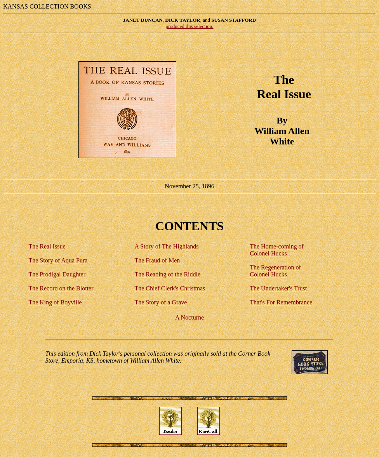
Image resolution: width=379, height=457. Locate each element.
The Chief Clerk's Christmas (169, 288)
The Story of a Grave (160, 302)
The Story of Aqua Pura (57, 260)
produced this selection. (189, 26)
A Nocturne (189, 317)
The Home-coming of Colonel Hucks (277, 250)
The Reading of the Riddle (167, 274)
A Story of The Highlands (166, 246)
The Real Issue (46, 246)
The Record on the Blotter (60, 288)
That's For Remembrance (281, 302)
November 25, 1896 (189, 111)
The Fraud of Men (157, 260)
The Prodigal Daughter (56, 274)
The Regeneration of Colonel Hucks (275, 271)
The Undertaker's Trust (278, 288)
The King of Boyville (55, 302)
